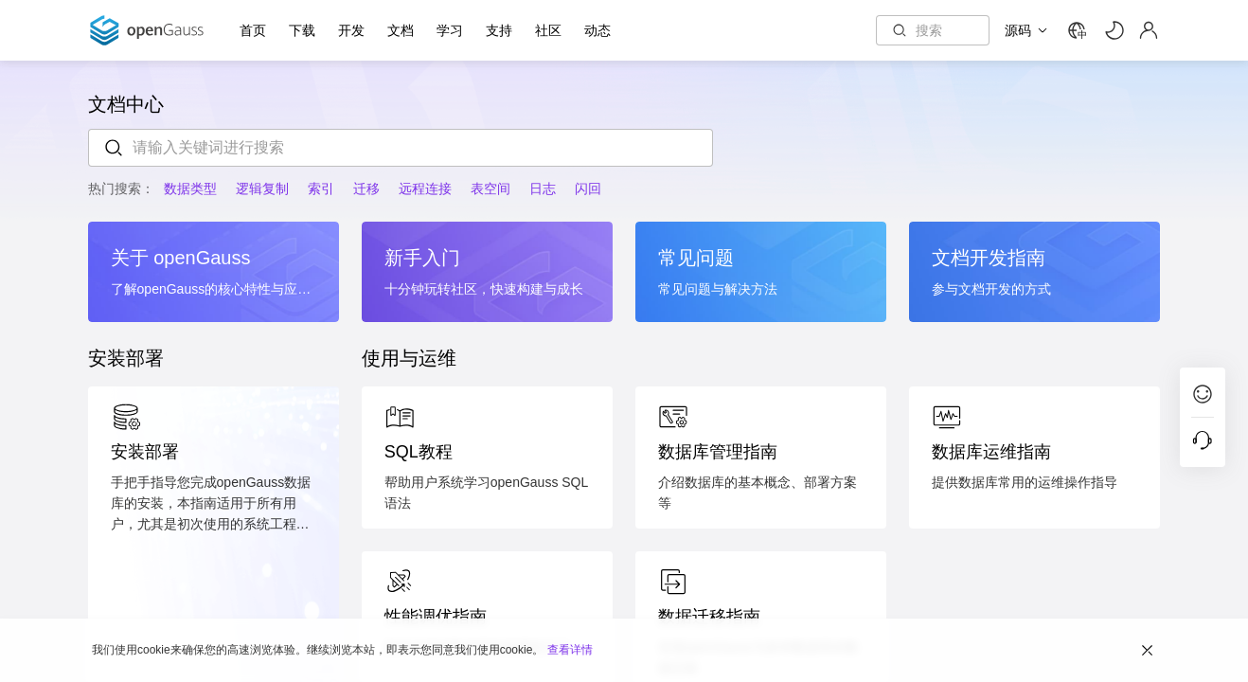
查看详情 (570, 648)
